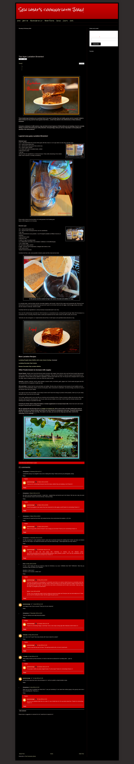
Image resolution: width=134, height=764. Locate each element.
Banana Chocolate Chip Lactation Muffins (30, 366)
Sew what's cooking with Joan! (51, 9)
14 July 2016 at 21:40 (42, 645)
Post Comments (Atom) (30, 756)
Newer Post (22, 753)
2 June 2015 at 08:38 (35, 591)
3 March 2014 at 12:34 (34, 493)
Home (18, 21)
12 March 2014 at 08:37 (42, 526)
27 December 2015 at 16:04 (35, 613)
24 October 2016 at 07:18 (43, 623)
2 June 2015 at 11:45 (38, 604)
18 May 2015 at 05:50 (31, 563)
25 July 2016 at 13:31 (42, 699)
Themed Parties (49, 21)
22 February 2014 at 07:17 (35, 471)
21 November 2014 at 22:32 (35, 537)
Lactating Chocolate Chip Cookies (28, 363)
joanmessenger (29, 462)
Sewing (58, 21)
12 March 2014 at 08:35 (42, 482)
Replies (26, 479)
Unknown (25, 634)
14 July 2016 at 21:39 (38, 678)
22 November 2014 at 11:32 (43, 549)
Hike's (71, 21)
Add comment (22, 710)
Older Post (81, 753)
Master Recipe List (36, 21)
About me (25, 21)
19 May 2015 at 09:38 (42, 580)
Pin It (22, 66)
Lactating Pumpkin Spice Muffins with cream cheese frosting (35, 360)
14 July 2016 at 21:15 (33, 656)
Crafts (65, 21)
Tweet (20, 63)
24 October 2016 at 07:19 (43, 666)
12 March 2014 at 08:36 (42, 505)
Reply (24, 476)
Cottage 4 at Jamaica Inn (48, 408)
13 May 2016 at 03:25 (33, 634)
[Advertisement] (51, 42)
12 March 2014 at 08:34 (34, 516)
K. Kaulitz (25, 656)
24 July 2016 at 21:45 (34, 687)
